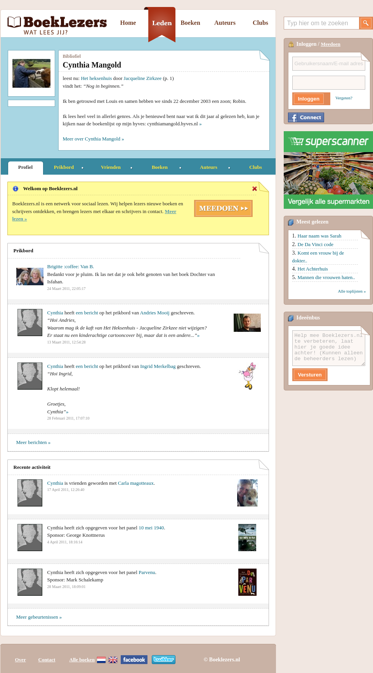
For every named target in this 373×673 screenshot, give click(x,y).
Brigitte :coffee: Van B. (70, 266)
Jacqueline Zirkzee (143, 78)
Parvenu (147, 572)
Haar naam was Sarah (320, 236)
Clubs (260, 22)
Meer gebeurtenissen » (39, 617)
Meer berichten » (33, 442)
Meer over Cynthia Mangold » (93, 139)
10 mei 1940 (151, 528)
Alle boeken (82, 658)
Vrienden (111, 167)
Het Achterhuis (313, 269)
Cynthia (55, 313)
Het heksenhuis (96, 78)
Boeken (190, 22)
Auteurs (225, 22)
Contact (47, 658)
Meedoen (331, 44)
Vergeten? (343, 97)
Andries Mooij (155, 313)
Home (128, 22)
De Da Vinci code (315, 244)
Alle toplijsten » (352, 291)
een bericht (87, 313)
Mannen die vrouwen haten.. (326, 277)
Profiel (25, 167)
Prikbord (64, 167)
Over (20, 658)
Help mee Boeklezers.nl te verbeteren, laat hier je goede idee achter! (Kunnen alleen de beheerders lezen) (328, 348)
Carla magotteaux (136, 483)
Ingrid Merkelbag (157, 366)
